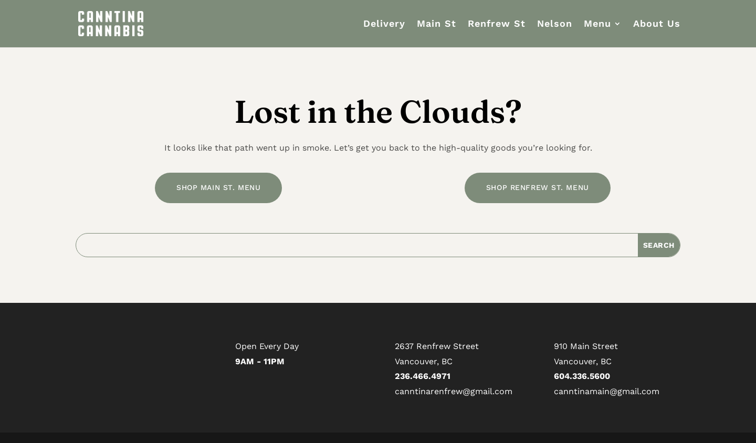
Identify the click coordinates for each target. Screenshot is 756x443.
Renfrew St (497, 24)
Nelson (554, 24)
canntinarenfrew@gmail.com (453, 391)
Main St (436, 24)
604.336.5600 (582, 376)
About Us (656, 24)
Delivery (384, 24)
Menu (597, 24)
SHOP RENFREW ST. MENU (537, 187)
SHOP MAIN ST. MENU (218, 187)
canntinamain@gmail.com (606, 391)
